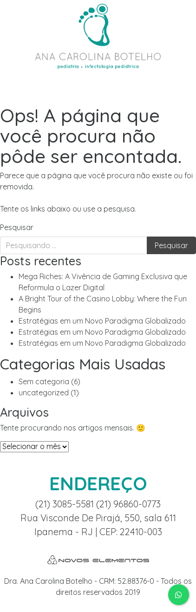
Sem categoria (44, 381)
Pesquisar (16, 227)
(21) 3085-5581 (65, 504)
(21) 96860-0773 (128, 504)
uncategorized (44, 392)
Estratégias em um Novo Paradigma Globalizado (102, 320)
